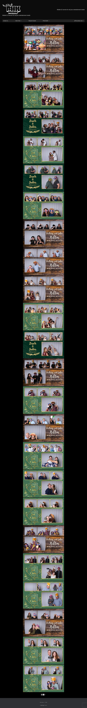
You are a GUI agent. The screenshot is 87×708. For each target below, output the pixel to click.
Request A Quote (32, 20)
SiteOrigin (42, 705)
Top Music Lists (80, 20)
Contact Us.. (5, 20)
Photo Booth (46, 20)
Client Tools (18, 20)
